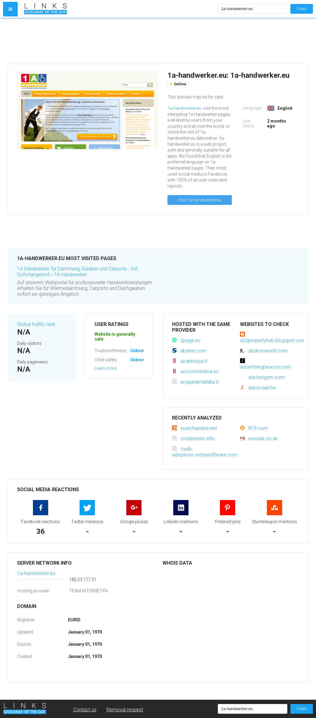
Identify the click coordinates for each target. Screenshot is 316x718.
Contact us (84, 710)
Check (301, 8)
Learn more (106, 368)
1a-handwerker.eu (184, 108)
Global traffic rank (36, 324)
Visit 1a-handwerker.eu (199, 200)
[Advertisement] (120, 41)
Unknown (139, 350)
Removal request (124, 710)
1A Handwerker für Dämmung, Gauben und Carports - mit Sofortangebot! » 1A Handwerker (77, 271)
